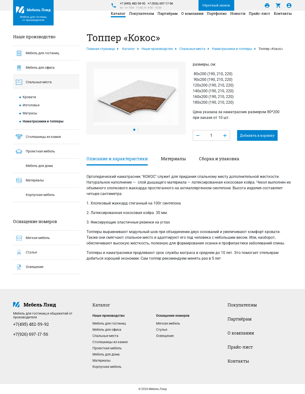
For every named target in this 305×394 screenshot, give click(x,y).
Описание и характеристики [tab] (117, 158)
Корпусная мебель (34, 195)
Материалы (28, 180)
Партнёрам (168, 19)
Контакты (283, 19)
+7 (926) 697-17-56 (160, 3)
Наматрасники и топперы (43, 121)
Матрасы (30, 113)
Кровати (29, 97)
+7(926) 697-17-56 (30, 334)
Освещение (28, 267)
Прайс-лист (259, 19)
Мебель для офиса (34, 68)
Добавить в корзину (257, 135)
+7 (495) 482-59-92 (132, 3)
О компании (192, 19)
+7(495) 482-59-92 (31, 324)
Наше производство (157, 49)
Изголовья (31, 105)
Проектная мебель (34, 151)
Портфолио (217, 19)
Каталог (118, 19)
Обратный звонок (216, 5)
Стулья (25, 252)
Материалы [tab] (173, 158)
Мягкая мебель (31, 238)
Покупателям (141, 19)
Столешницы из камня (37, 137)
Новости (237, 19)
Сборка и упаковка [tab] (219, 158)
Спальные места (32, 82)
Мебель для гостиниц (36, 53)
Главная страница (100, 49)
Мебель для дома (33, 166)
